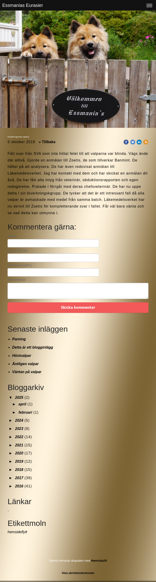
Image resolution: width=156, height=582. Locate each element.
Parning (19, 339)
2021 (19, 445)
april (22, 404)
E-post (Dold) (18, 251)
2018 (19, 470)
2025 (19, 397)
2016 (19, 486)
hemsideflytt (17, 532)
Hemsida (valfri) (20, 265)
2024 (19, 420)
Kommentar (17, 280)
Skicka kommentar (78, 307)
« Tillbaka (47, 142)
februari (25, 412)
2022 (19, 437)
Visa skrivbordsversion (78, 573)
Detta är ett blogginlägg (32, 347)
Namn (12, 236)
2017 (19, 478)
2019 (19, 461)
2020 (19, 453)
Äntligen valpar (25, 364)
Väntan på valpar (26, 372)
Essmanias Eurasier (22, 5)
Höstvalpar (21, 356)
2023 (19, 429)
